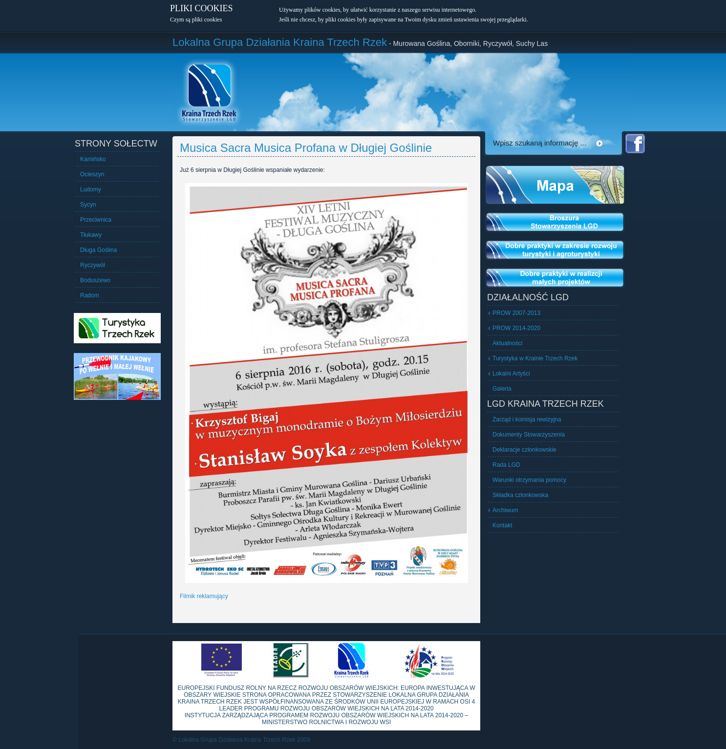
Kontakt (502, 525)
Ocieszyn (92, 174)
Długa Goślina (98, 250)
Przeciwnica (95, 219)
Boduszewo (95, 280)
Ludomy (90, 189)
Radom (89, 295)
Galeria (502, 388)
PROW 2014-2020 (516, 328)
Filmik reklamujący (204, 596)
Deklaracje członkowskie (524, 449)
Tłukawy (91, 234)
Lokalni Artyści (511, 373)
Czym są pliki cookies (196, 19)
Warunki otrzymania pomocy (529, 480)
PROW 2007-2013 (516, 313)
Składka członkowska (520, 495)
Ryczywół (92, 265)
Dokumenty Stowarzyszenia (528, 434)
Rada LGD (506, 464)
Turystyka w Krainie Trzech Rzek (534, 358)
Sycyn (88, 204)
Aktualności (507, 343)
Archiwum (505, 510)
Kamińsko (93, 159)
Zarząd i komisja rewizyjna (526, 419)
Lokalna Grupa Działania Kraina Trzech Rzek (279, 42)
